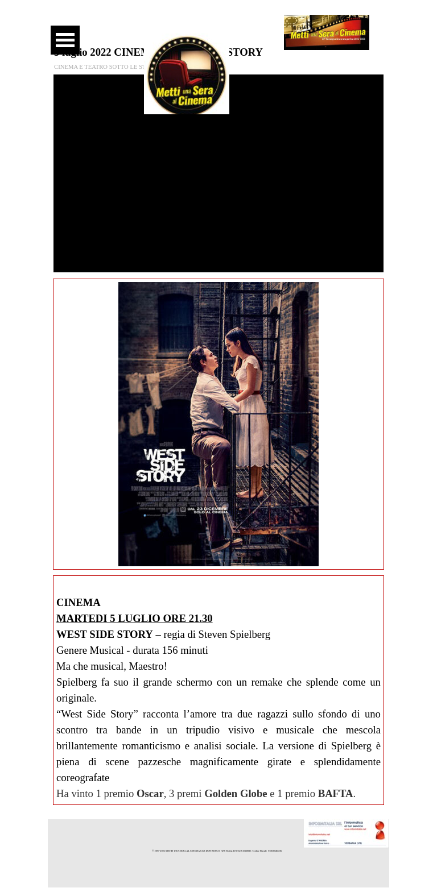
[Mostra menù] (65, 40)
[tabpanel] (218, 690)
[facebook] (182, 23)
